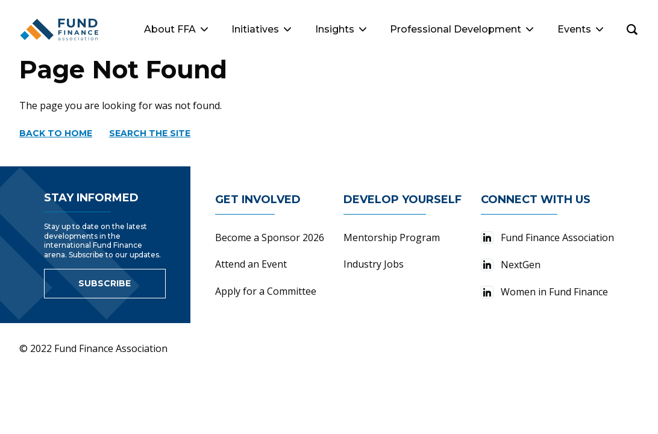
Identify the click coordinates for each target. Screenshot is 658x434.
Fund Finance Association (547, 237)
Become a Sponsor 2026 (269, 237)
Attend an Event (251, 264)
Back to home (55, 133)
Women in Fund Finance (544, 291)
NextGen (510, 264)
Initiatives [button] (261, 29)
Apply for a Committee (265, 291)
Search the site (149, 133)
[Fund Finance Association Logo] (59, 29)
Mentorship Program (391, 237)
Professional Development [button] (461, 29)
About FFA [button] (176, 29)
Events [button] (580, 29)
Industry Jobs (373, 264)
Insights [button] (340, 29)
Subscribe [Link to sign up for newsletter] (104, 283)
